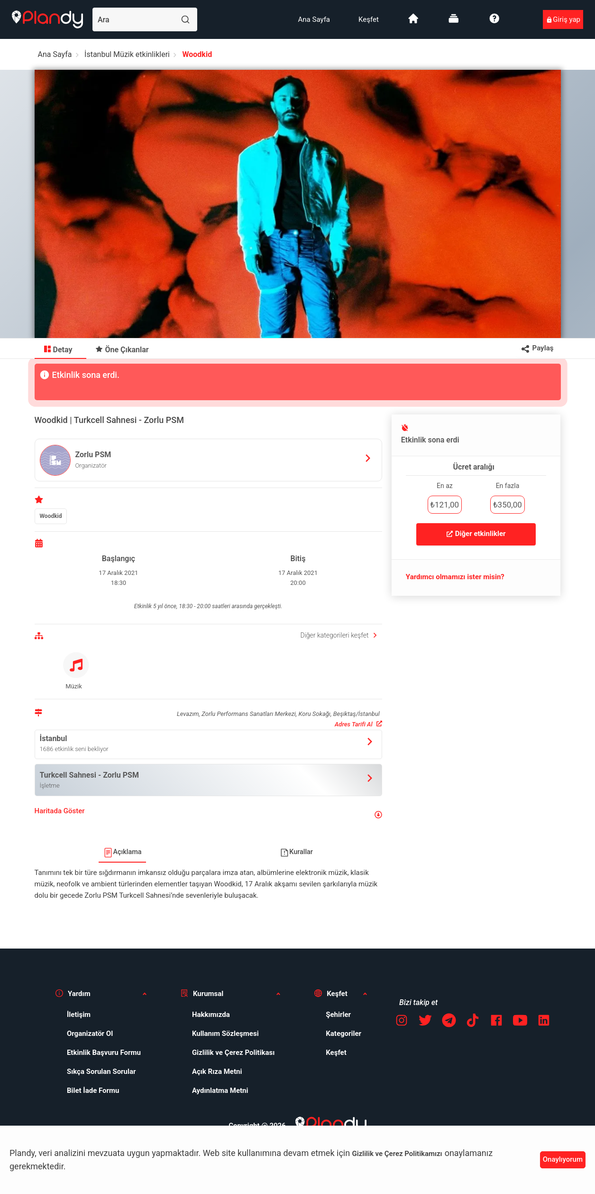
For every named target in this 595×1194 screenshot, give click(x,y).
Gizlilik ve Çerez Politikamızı (397, 1153)
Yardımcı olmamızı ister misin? (455, 577)
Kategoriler (343, 1033)
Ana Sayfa (314, 19)
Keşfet (368, 19)
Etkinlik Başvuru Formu (104, 1052)
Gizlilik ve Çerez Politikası (233, 1052)
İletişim (79, 1014)
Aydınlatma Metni (220, 1090)
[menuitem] (314, 19)
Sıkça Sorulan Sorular (101, 1071)
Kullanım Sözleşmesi (225, 1033)
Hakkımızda (211, 1014)
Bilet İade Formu (93, 1090)
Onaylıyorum (563, 1159)
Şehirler (338, 1014)
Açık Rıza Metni (217, 1071)
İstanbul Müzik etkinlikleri (127, 54)
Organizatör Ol (90, 1033)
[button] (208, 815)
